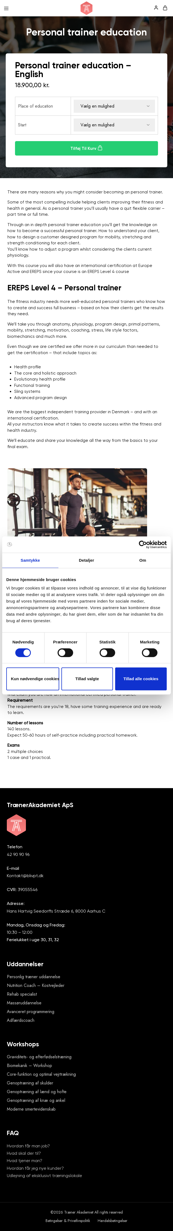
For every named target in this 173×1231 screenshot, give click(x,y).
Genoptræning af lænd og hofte (37, 1092)
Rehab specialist (22, 994)
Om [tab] (142, 560)
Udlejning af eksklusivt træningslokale (44, 1175)
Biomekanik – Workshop (29, 1065)
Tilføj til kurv (86, 148)
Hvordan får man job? (28, 1145)
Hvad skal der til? (24, 1153)
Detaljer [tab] (86, 560)
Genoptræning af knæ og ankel (36, 1100)
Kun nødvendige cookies (35, 678)
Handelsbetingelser (112, 1220)
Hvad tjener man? (24, 1160)
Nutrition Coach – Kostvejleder (35, 985)
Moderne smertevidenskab (31, 1109)
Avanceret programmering (30, 1011)
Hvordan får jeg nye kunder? (35, 1168)
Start (22, 125)
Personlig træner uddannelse (33, 977)
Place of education (35, 106)
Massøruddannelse (24, 1003)
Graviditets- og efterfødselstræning (39, 1057)
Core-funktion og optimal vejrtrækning (41, 1074)
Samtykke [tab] (30, 560)
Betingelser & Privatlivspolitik (68, 1220)
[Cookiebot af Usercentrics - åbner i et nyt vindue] (143, 544)
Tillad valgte (87, 678)
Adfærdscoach (20, 1020)
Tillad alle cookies (140, 678)
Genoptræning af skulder (30, 1083)
